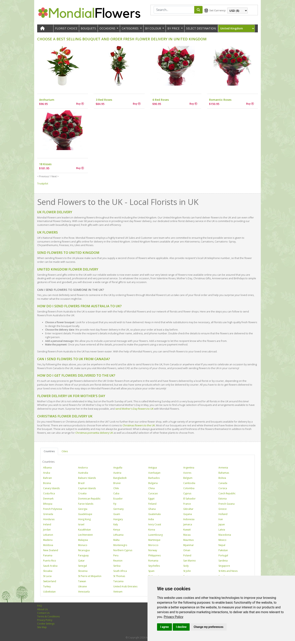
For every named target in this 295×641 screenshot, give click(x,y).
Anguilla (117, 467)
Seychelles (154, 565)
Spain (151, 571)
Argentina (188, 467)
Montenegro (120, 545)
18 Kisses (45, 164)
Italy (115, 524)
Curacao (153, 493)
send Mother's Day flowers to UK (134, 408)
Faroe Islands (85, 503)
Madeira (47, 540)
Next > (55, 176)
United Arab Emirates (125, 586)
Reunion (117, 560)
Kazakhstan (84, 529)
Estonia (222, 498)
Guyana (187, 514)
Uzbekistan (49, 591)
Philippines (154, 555)
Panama (47, 555)
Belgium (187, 478)
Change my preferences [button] (208, 626)
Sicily (186, 565)
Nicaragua (84, 550)
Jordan (47, 529)
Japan (221, 524)
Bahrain (47, 478)
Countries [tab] (49, 451)
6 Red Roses (160, 100)
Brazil (81, 483)
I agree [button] (164, 626)
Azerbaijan (154, 472)
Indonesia (188, 519)
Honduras (48, 519)
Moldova (48, 545)
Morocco (153, 545)
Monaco (82, 545)
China (151, 488)
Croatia (82, 493)
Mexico (222, 540)
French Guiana (226, 503)
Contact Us (43, 613)
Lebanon (48, 534)
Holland (222, 514)
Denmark (48, 498)
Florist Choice (66, 28)
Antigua (152, 467)
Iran (220, 519)
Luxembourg (155, 534)
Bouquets (88, 28)
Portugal (223, 555)
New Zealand (50, 550)
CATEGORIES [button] (130, 28)
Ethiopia (47, 503)
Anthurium (46, 100)
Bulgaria (153, 483)
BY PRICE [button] (173, 28)
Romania (153, 560)
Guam (116, 514)
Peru (115, 555)
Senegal (82, 565)
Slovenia (82, 571)
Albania (47, 467)
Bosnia (47, 483)
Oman (186, 550)
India (151, 519)
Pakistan (223, 550)
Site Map (42, 627)
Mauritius (188, 540)
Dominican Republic (89, 498)
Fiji (114, 503)
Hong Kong (84, 519)
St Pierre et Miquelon (89, 576)
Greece (222, 509)
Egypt (151, 498)
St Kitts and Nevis (228, 571)
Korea (151, 529)
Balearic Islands (87, 478)
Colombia (188, 488)
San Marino (189, 560)
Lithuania (118, 534)
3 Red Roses (104, 100)
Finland (152, 503)
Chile (116, 488)
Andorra (83, 467)
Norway (152, 550)
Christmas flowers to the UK (139, 425)
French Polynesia (52, 509)
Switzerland (49, 581)
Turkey (47, 586)
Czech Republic (227, 493)
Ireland (47, 524)
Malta (116, 540)
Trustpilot (42, 183)
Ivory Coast (154, 524)
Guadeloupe (85, 514)
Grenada (48, 514)
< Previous (43, 176)
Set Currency (217, 10)
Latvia (221, 529)
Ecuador (118, 498)
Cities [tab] (65, 451)
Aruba (46, 472)
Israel (81, 524)
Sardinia (223, 560)
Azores (187, 472)
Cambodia (189, 483)
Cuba (116, 493)
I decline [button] (181, 626)
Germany (118, 509)
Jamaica (187, 524)
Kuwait (187, 529)
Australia (83, 472)
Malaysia (83, 540)
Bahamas (223, 472)
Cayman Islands (87, 488)
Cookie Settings (45, 623)
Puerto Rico (49, 560)
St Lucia (47, 576)
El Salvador (189, 498)
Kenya (116, 529)
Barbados (154, 478)
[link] (173, 617)
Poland (187, 555)
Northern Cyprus (122, 550)
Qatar (81, 560)
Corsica (222, 488)
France (187, 503)
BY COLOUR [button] (153, 28)
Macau (187, 534)
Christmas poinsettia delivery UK (94, 432)
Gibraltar (188, 509)
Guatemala (154, 514)
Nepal (221, 545)
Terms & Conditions (48, 616)
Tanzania (118, 581)
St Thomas (119, 576)
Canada (222, 483)
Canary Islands (51, 488)
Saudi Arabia (50, 565)
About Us (42, 609)
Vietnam (117, 591)
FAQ (39, 605)
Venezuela (84, 591)
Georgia (82, 509)
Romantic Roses (220, 100)
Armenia (223, 467)
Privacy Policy (173, 617)
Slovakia (47, 571)
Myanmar (188, 545)
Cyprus (187, 493)
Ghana (152, 509)
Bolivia (222, 478)
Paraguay (83, 555)
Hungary (118, 519)
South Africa (120, 571)
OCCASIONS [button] (107, 28)
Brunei (117, 483)
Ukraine (82, 586)
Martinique (154, 540)
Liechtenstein (85, 534)
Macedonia (224, 534)
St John (187, 571)
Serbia (116, 565)
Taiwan (82, 581)
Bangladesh (120, 478)
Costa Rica (49, 493)
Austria (117, 472)
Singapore (224, 565)
